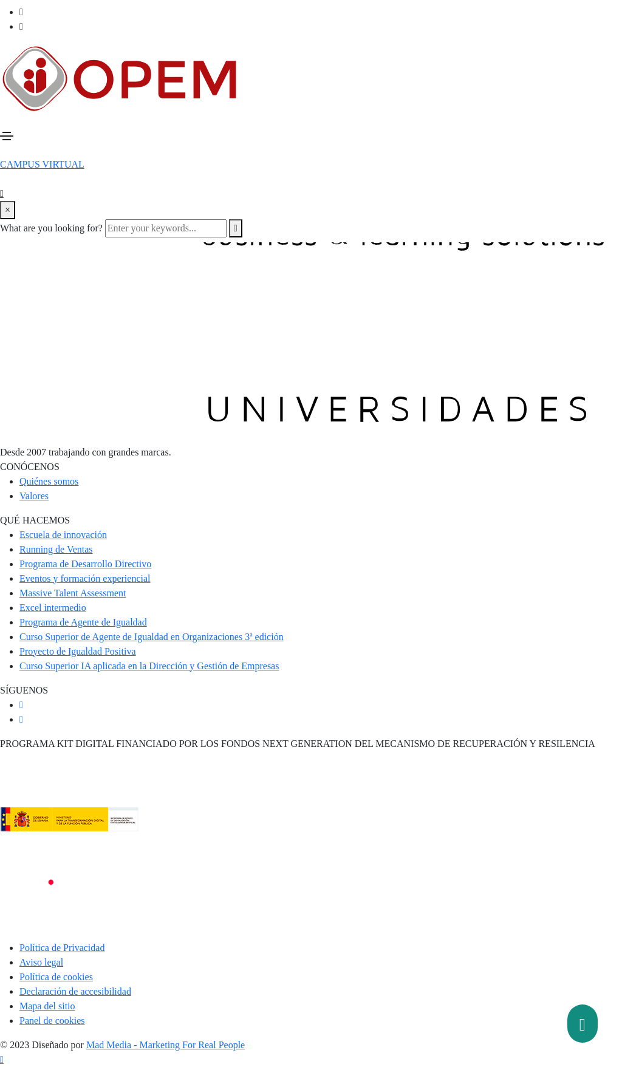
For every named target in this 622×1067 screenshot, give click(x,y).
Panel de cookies (52, 1020)
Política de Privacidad (61, 948)
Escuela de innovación (63, 535)
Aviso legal (41, 962)
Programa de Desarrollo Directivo (85, 564)
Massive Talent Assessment (72, 593)
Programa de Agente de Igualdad (83, 622)
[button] (42, 164)
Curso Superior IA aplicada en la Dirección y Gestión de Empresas (149, 666)
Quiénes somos (48, 481)
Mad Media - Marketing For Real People (165, 1045)
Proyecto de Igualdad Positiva (77, 651)
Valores (34, 496)
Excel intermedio (52, 607)
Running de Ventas (56, 549)
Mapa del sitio (47, 1006)
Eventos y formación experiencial (84, 578)
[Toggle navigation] (6, 136)
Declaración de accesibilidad (75, 991)
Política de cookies (56, 977)
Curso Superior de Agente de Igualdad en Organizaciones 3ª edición (151, 637)
